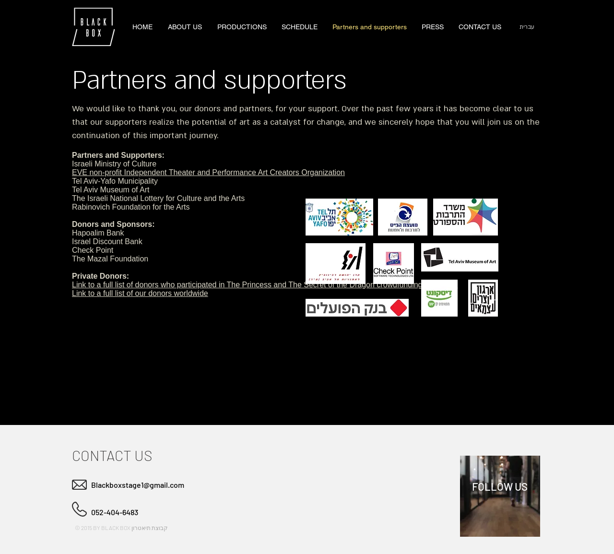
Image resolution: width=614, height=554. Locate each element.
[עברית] (526, 27)
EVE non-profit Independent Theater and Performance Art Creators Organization (208, 172)
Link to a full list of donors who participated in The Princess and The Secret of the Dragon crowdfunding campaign (265, 285)
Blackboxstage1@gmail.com (137, 484)
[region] (500, 496)
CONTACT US (112, 455)
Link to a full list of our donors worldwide (140, 293)
